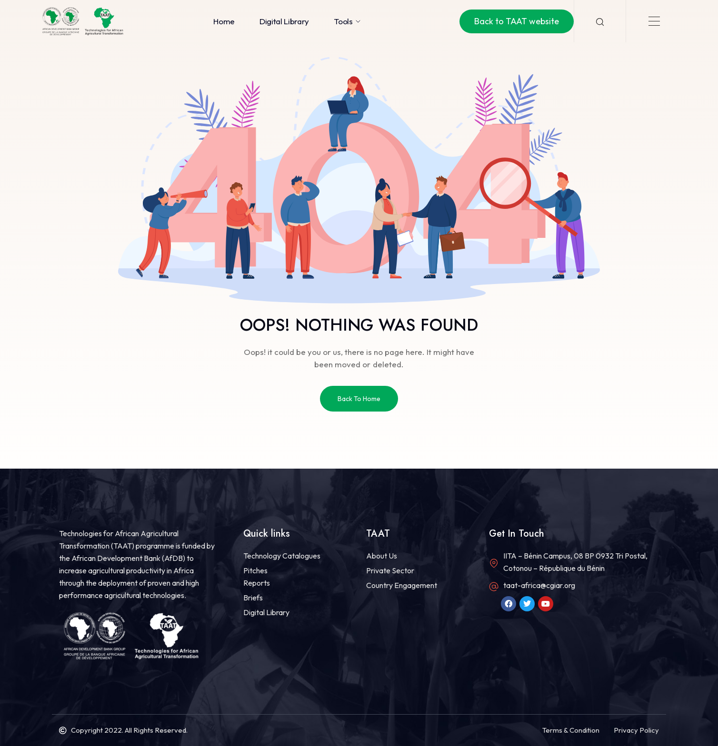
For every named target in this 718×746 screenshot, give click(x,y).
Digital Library (284, 21)
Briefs (253, 597)
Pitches (255, 570)
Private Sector (390, 570)
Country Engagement (401, 585)
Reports (256, 583)
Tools (347, 21)
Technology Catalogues (281, 555)
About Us (381, 555)
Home (224, 21)
